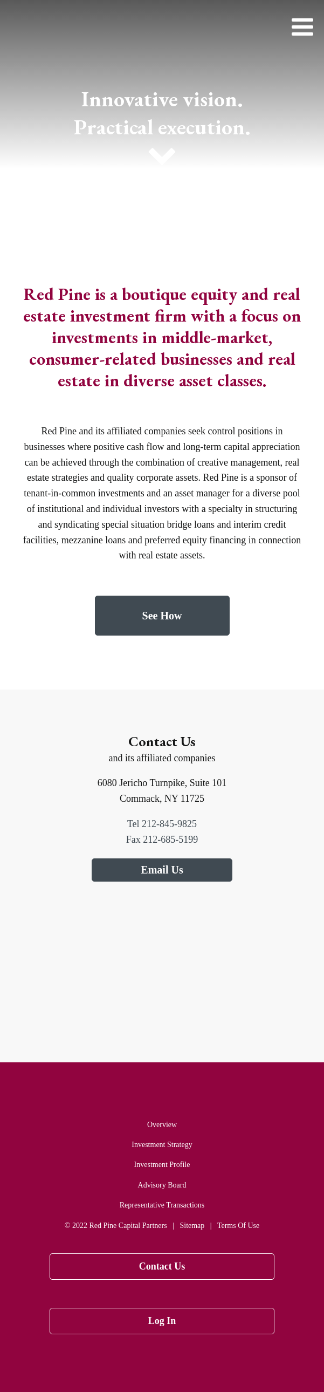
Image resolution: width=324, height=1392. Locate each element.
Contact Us (162, 1266)
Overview (162, 1125)
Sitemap (192, 1226)
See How (162, 616)
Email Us (162, 870)
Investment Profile (162, 1165)
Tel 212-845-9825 (162, 823)
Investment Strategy (162, 1145)
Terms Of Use (238, 1226)
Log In (162, 1320)
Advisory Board (162, 1185)
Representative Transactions (162, 1205)
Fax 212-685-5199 (162, 839)
